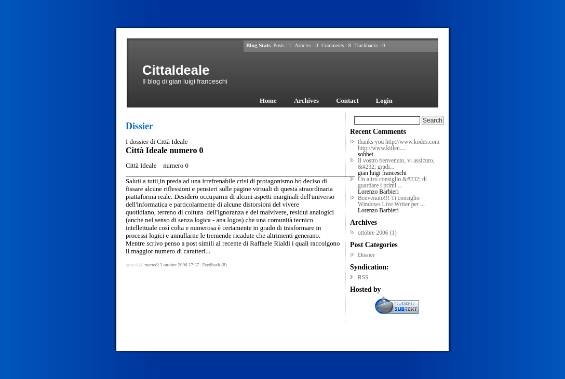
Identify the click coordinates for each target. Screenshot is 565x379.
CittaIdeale (175, 70)
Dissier (366, 255)
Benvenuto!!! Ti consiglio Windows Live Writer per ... (391, 201)
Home (268, 100)
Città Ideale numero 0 (164, 150)
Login (384, 100)
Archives (306, 100)
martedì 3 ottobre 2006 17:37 (171, 264)
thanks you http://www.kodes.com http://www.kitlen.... (398, 145)
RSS (363, 277)
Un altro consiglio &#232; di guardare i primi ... (392, 182)
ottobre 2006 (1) (377, 232)
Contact (347, 100)
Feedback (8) (215, 264)
